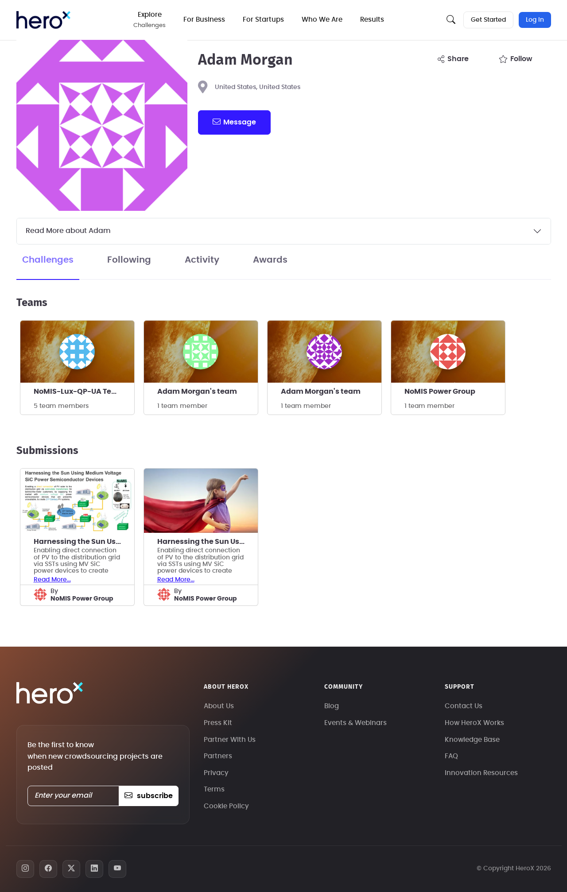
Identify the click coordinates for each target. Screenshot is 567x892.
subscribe (148, 796)
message (234, 122)
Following (129, 260)
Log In (535, 20)
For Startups (263, 19)
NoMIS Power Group (439, 391)
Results (372, 19)
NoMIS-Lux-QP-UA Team (79, 391)
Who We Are (322, 19)
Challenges (48, 260)
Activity (202, 260)
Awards (270, 260)
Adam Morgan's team (197, 391)
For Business (204, 19)
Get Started (488, 20)
